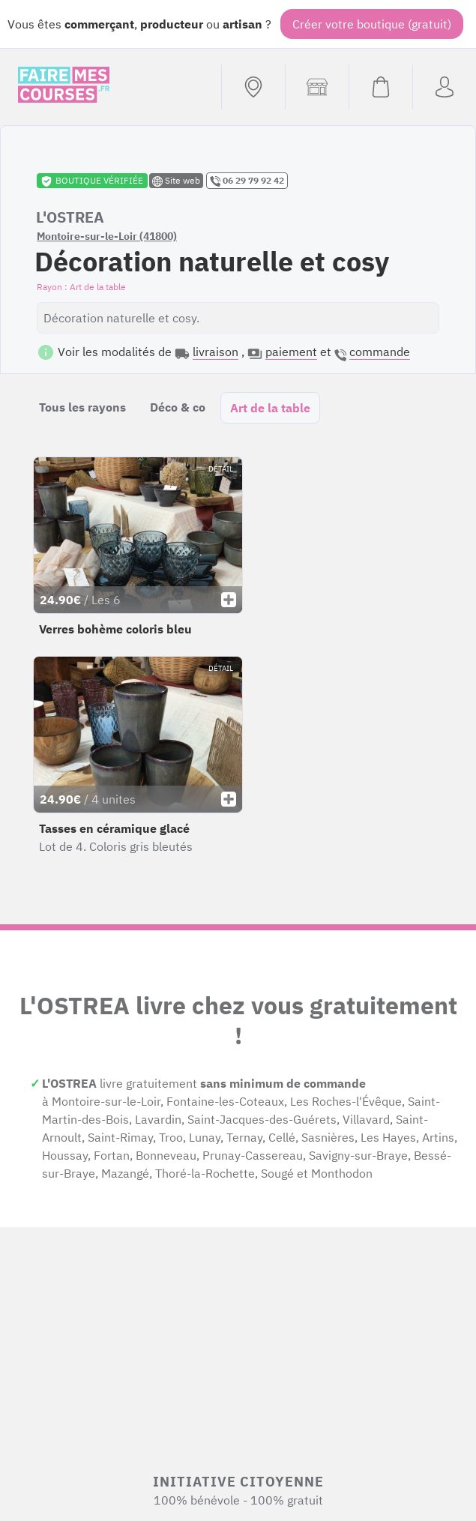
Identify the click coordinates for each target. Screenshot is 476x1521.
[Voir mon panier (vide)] (380, 86)
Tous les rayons (82, 407)
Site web (176, 181)
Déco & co (177, 407)
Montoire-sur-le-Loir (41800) (107, 236)
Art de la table (270, 407)
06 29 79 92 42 (247, 181)
